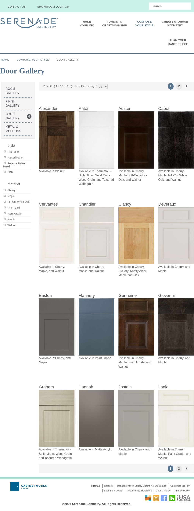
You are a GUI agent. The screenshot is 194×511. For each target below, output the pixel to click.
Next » (186, 86)
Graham (46, 387)
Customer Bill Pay (180, 486)
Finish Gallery (12, 103)
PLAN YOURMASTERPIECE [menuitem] (178, 42)
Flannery (87, 295)
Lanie (163, 387)
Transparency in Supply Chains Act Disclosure (141, 486)
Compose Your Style (33, 59)
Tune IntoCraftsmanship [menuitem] (114, 23)
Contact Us (17, 6)
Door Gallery (12, 116)
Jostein (125, 387)
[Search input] (167, 6)
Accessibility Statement (139, 490)
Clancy (124, 204)
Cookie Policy (163, 490)
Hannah (86, 387)
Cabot (163, 108)
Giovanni (166, 295)
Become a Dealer (113, 490)
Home (5, 59)
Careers (108, 486)
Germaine (127, 295)
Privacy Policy (182, 490)
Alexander (48, 108)
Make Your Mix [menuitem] (87, 23)
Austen (124, 108)
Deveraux (167, 204)
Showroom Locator (53, 6)
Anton (84, 108)
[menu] (97, 32)
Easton (45, 295)
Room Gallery (12, 91)
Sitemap (95, 486)
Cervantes (48, 204)
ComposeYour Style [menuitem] (144, 23)
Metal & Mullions (13, 128)
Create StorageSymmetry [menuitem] (175, 23)
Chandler (87, 204)
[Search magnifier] (187, 6)
